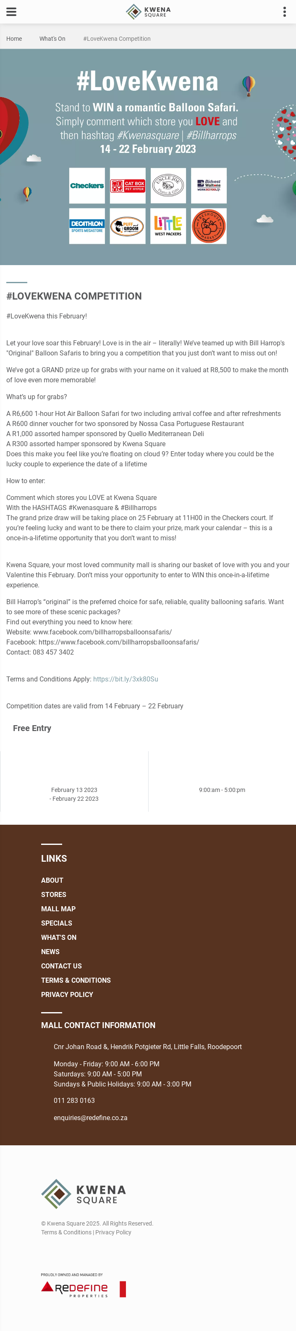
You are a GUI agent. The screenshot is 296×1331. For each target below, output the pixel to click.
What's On (52, 38)
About (52, 880)
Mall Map (58, 909)
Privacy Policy (67, 995)
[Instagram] (62, 1252)
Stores (53, 895)
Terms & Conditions (76, 980)
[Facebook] (46, 1252)
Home (14, 38)
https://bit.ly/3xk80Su (125, 679)
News (50, 952)
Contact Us (61, 966)
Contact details (280, 12)
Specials (56, 923)
